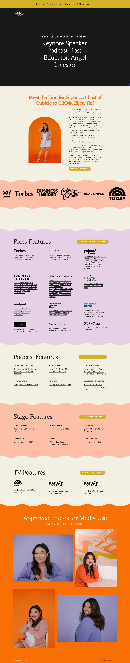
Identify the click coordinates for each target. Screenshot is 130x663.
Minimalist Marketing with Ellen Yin (60, 385)
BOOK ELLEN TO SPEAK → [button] (79, 168)
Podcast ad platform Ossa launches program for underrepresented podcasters (24, 312)
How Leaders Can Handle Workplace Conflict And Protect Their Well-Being (24, 257)
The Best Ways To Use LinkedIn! (93, 492)
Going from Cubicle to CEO (26, 384)
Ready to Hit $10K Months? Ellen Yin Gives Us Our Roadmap (25, 371)
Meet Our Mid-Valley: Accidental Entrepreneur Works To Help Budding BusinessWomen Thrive (94, 313)
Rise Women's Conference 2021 (25, 430)
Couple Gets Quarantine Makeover (24, 490)
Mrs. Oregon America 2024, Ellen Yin (58, 492)
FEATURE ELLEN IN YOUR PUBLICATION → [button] (92, 241)
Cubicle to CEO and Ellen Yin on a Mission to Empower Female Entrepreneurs (60, 313)
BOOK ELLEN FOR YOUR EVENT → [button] (92, 416)
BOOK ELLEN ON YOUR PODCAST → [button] (92, 357)
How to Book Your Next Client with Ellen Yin (59, 370)
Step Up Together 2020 (59, 429)
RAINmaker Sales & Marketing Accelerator (58, 443)
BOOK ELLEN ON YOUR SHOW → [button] (92, 472)
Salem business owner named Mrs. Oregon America (60, 329)
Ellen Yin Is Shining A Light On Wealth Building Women (25, 331)
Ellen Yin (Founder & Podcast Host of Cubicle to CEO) (95, 387)
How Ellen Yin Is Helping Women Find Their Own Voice (94, 286)
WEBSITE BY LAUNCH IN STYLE (108, 660)
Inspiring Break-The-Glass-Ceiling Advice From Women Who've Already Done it (60, 257)
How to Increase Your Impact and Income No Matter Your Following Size (95, 371)
